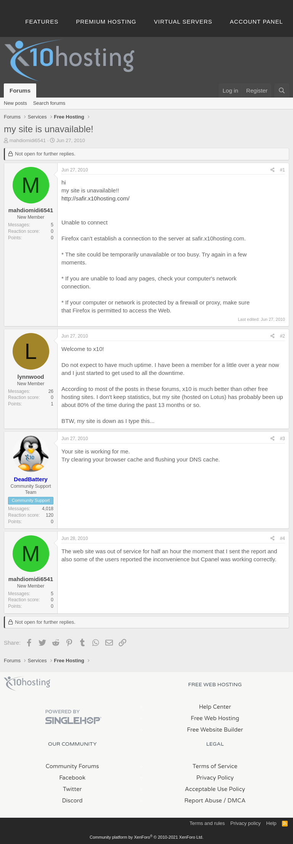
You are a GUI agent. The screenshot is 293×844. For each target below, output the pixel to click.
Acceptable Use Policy (215, 789)
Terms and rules (207, 823)
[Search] (281, 90)
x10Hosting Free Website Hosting (27, 683)
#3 (282, 438)
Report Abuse (203, 800)
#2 (282, 336)
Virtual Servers (183, 21)
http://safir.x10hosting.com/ (95, 198)
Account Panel (256, 21)
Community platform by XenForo (146, 837)
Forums (20, 90)
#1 (282, 170)
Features (41, 21)
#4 (282, 538)
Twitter (72, 789)
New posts (15, 103)
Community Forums (72, 766)
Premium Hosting (106, 21)
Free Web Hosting (215, 718)
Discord (72, 800)
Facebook (72, 777)
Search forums (49, 103)
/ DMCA (235, 800)
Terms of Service (215, 766)
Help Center (215, 706)
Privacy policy (245, 823)
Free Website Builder (215, 729)
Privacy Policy (214, 777)
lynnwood (31, 376)
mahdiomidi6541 (28, 140)
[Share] (272, 170)
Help (271, 823)
